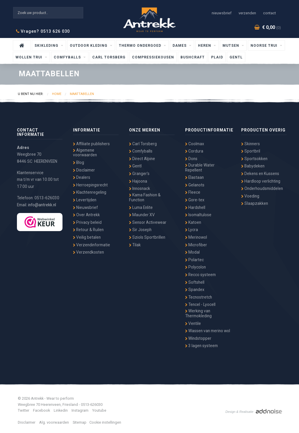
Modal (192, 252)
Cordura (194, 151)
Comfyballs (68, 57)
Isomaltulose (198, 214)
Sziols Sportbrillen (147, 237)
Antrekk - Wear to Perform (149, 19)
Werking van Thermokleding (198, 313)
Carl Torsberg (109, 57)
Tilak (135, 245)
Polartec (194, 259)
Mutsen (231, 46)
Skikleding (47, 46)
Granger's (139, 173)
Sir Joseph (140, 229)
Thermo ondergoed (140, 46)
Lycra (191, 229)
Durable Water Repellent (200, 167)
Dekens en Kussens (260, 173)
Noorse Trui (265, 46)
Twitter (23, 410)
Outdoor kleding (89, 46)
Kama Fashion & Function (145, 197)
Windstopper (198, 338)
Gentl (236, 57)
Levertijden (84, 200)
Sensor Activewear (147, 222)
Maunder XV (142, 214)
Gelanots (194, 185)
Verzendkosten (88, 252)
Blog (78, 162)
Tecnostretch (198, 297)
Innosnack (139, 188)
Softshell (194, 282)
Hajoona (138, 181)
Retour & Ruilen (88, 229)
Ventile (193, 323)
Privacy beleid (87, 222)
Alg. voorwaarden (54, 422)
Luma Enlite (141, 207)
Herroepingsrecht (90, 185)
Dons (191, 158)
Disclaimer (84, 170)
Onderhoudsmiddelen (262, 188)
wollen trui (29, 57)
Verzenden (247, 13)
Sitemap (79, 422)
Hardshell (195, 207)
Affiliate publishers (91, 143)
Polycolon (195, 267)
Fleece (192, 192)
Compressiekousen (153, 57)
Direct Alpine (142, 158)
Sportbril (250, 151)
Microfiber (196, 245)
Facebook (41, 410)
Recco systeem (200, 274)
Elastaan (194, 177)
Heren (205, 46)
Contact (269, 13)
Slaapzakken (254, 203)
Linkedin (61, 410)
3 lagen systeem (201, 345)
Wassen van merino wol (207, 330)
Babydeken (253, 166)
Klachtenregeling (89, 192)
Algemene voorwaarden (85, 152)
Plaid (217, 57)
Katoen (193, 222)
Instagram (80, 410)
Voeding (250, 196)
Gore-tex (194, 200)
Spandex (194, 289)
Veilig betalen (87, 237)
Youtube (99, 410)
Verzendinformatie (91, 245)
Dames (180, 46)
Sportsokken (254, 158)
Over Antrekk (86, 214)
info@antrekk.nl (42, 204)
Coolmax (194, 143)
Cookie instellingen (105, 422)
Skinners (250, 143)
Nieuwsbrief (222, 13)
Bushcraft (192, 57)
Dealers (81, 177)
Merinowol (196, 237)
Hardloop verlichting (260, 181)
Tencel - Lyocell (200, 304)
